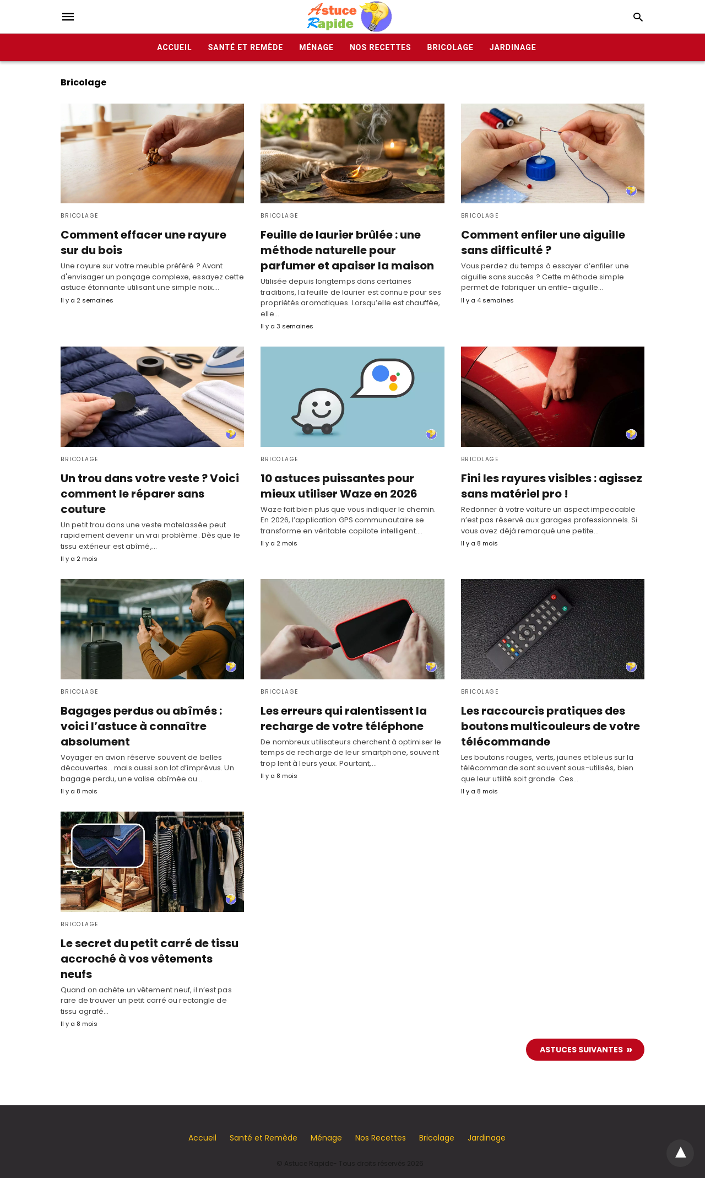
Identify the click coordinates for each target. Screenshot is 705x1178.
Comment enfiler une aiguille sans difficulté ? (541, 242)
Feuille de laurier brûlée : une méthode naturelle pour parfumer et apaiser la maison (346, 250)
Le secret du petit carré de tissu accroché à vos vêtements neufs (152, 949)
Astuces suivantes (581, 1033)
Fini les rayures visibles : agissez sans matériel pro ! (548, 485)
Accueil (174, 47)
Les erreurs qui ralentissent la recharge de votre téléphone (342, 718)
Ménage (316, 47)
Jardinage (513, 47)
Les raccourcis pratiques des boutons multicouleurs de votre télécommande (547, 726)
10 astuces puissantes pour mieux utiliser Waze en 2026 (336, 485)
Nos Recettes (380, 47)
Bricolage (450, 47)
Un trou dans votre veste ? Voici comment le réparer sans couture (148, 493)
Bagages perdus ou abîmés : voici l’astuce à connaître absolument (141, 726)
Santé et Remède (246, 47)
